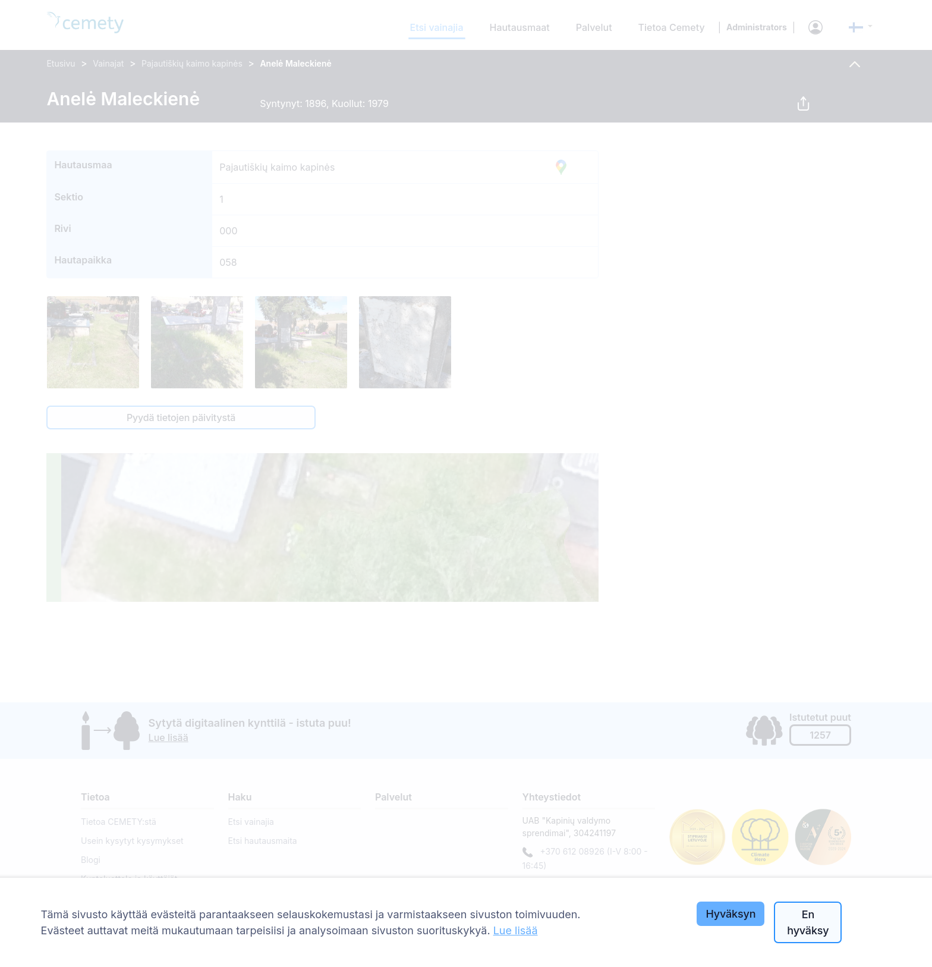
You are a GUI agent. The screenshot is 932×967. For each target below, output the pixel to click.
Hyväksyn (730, 914)
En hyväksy (808, 922)
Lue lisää (515, 930)
